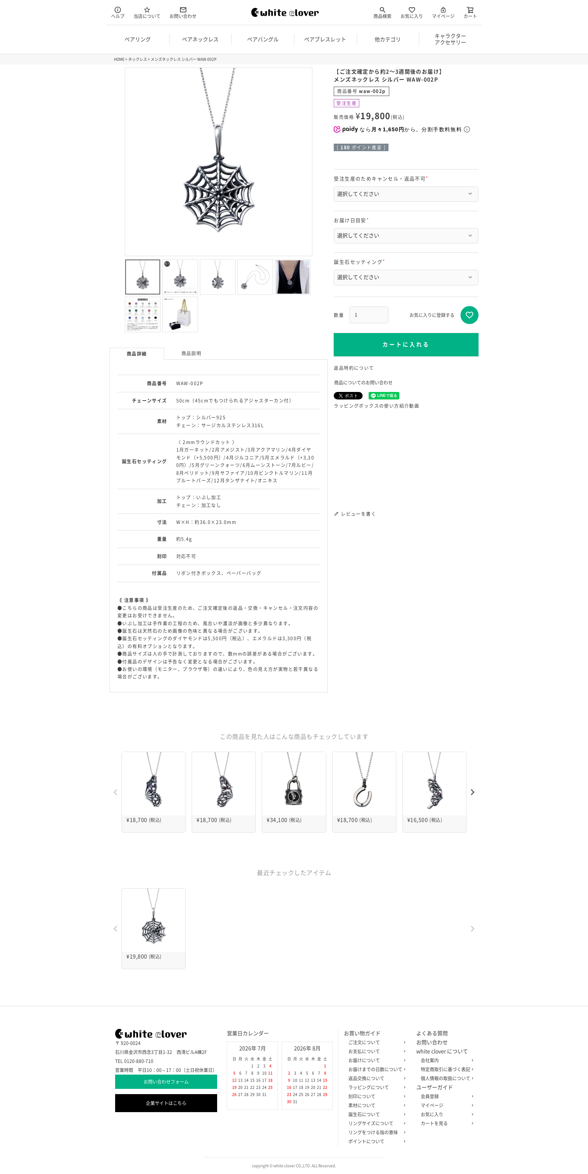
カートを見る (445, 1123)
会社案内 (445, 1060)
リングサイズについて (375, 1123)
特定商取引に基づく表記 (445, 1069)
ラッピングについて (375, 1087)
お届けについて (375, 1060)
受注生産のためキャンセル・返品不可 (382, 178)
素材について (375, 1105)
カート (470, 12)
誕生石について (375, 1114)
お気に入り (411, 12)
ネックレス (137, 59)
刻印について (375, 1096)
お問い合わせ (183, 12)
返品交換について (375, 1078)
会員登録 (445, 1096)
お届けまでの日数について (375, 1069)
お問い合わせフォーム (166, 1081)
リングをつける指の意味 (375, 1132)
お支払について (375, 1051)
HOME (119, 59)
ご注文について (375, 1042)
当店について (147, 12)
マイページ (443, 12)
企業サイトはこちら (166, 1103)
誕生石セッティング (360, 262)
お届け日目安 (352, 220)
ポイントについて (375, 1141)
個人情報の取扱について (445, 1078)
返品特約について (354, 368)
